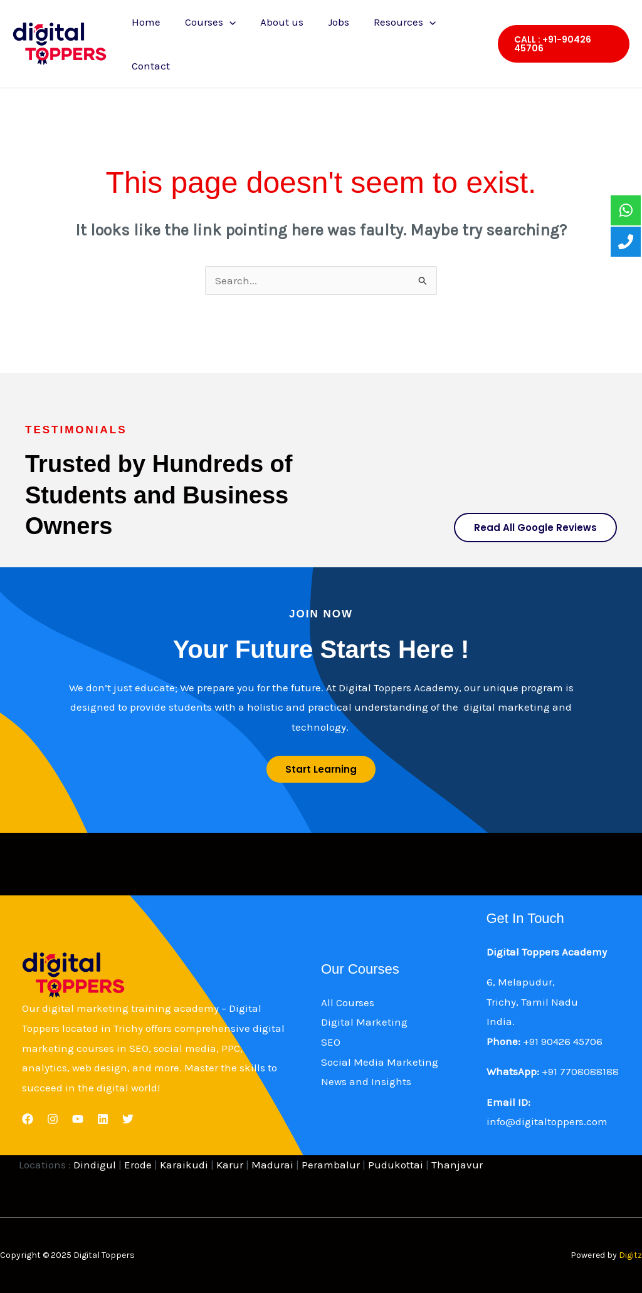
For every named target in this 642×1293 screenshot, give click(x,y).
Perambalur (331, 1164)
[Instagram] (52, 1119)
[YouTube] (77, 1119)
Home (144, 22)
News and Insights (366, 1081)
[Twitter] (128, 1119)
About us (273, 22)
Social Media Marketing (379, 1062)
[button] (561, 44)
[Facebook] (27, 1119)
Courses (205, 22)
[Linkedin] (102, 1119)
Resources (390, 22)
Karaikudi (184, 1164)
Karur (229, 1164)
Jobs (327, 22)
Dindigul (94, 1164)
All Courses (347, 1002)
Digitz (630, 1255)
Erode (139, 1164)
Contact (149, 65)
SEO (330, 1042)
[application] (224, 22)
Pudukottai (395, 1164)
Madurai (272, 1164)
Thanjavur (457, 1164)
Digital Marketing (364, 1022)
